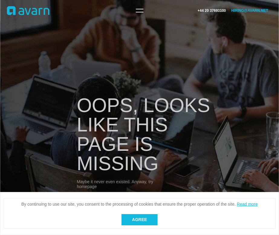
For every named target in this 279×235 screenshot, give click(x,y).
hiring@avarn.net (249, 10)
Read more (247, 204)
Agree (139, 219)
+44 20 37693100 (212, 10)
